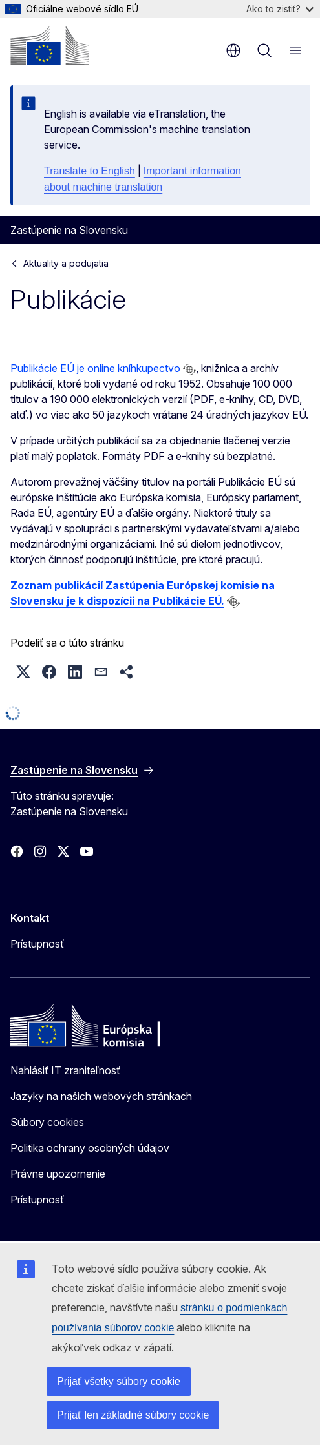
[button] (23, 671)
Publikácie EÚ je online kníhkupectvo (95, 368)
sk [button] (233, 50)
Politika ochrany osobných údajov (89, 1147)
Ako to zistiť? (280, 8)
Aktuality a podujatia (66, 263)
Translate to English (89, 170)
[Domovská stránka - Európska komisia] (49, 45)
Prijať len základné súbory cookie (133, 1414)
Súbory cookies (47, 1122)
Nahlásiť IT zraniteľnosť (65, 1070)
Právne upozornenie (57, 1173)
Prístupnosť (37, 943)
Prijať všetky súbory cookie (118, 1381)
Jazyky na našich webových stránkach (101, 1096)
